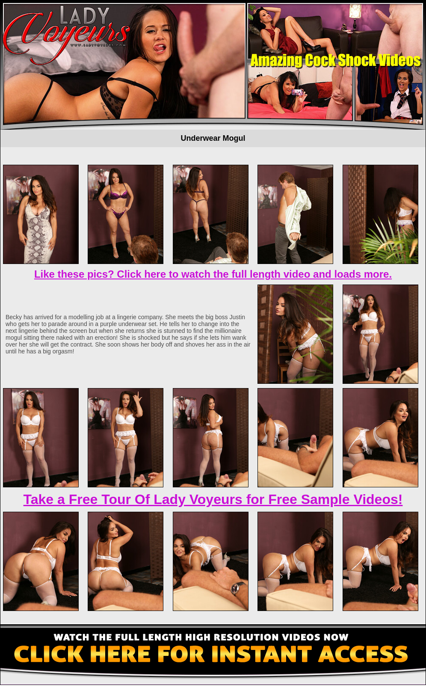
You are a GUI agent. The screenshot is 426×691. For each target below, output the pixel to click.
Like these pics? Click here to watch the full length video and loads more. (213, 274)
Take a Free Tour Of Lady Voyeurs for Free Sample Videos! (213, 499)
